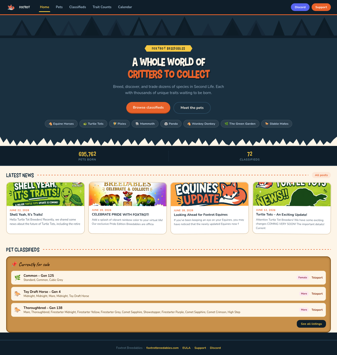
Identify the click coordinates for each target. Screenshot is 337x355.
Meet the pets (192, 107)
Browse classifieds (148, 107)
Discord (300, 7)
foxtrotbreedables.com (162, 348)
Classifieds (77, 7)
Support (321, 7)
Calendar (125, 7)
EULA (187, 348)
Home (44, 7)
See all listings (311, 324)
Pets (59, 7)
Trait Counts (102, 7)
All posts (321, 175)
